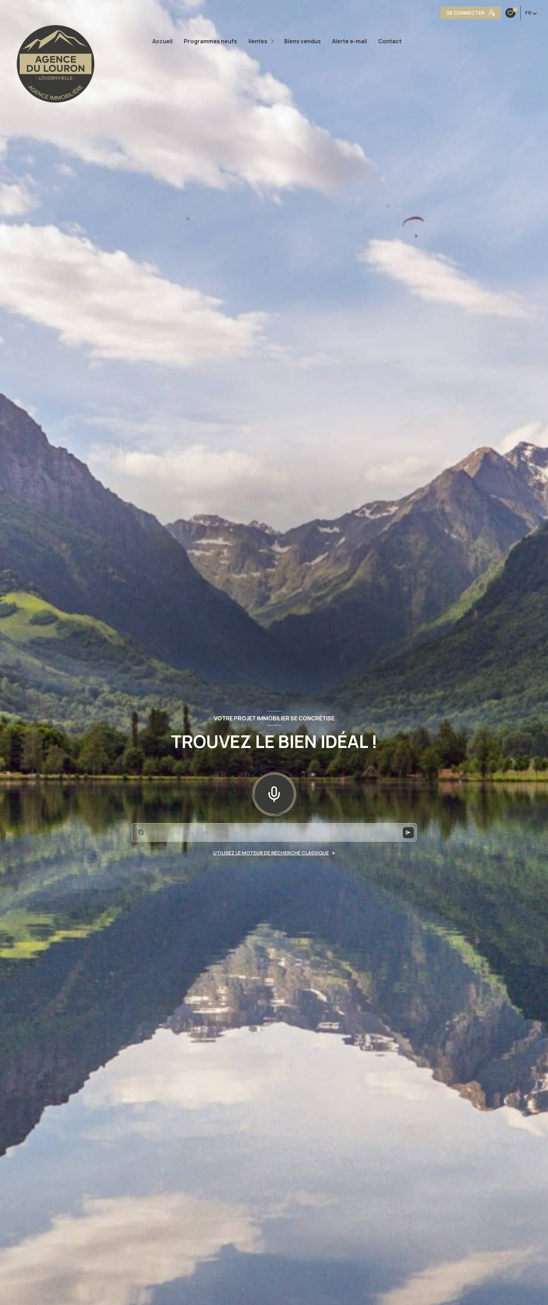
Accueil (162, 41)
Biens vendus (302, 41)
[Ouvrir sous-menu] (273, 41)
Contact (390, 41)
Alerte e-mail (349, 41)
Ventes (257, 41)
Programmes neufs (210, 41)
